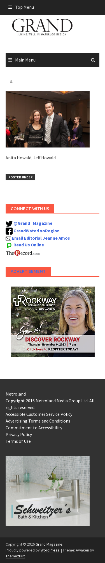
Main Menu (25, 60)
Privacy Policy (19, 434)
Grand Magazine (49, 544)
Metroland (16, 394)
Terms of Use (18, 441)
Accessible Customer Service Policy (39, 414)
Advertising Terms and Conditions (38, 421)
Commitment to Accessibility (34, 427)
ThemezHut (15, 556)
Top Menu (24, 7)
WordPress (50, 550)
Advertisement (28, 271)
